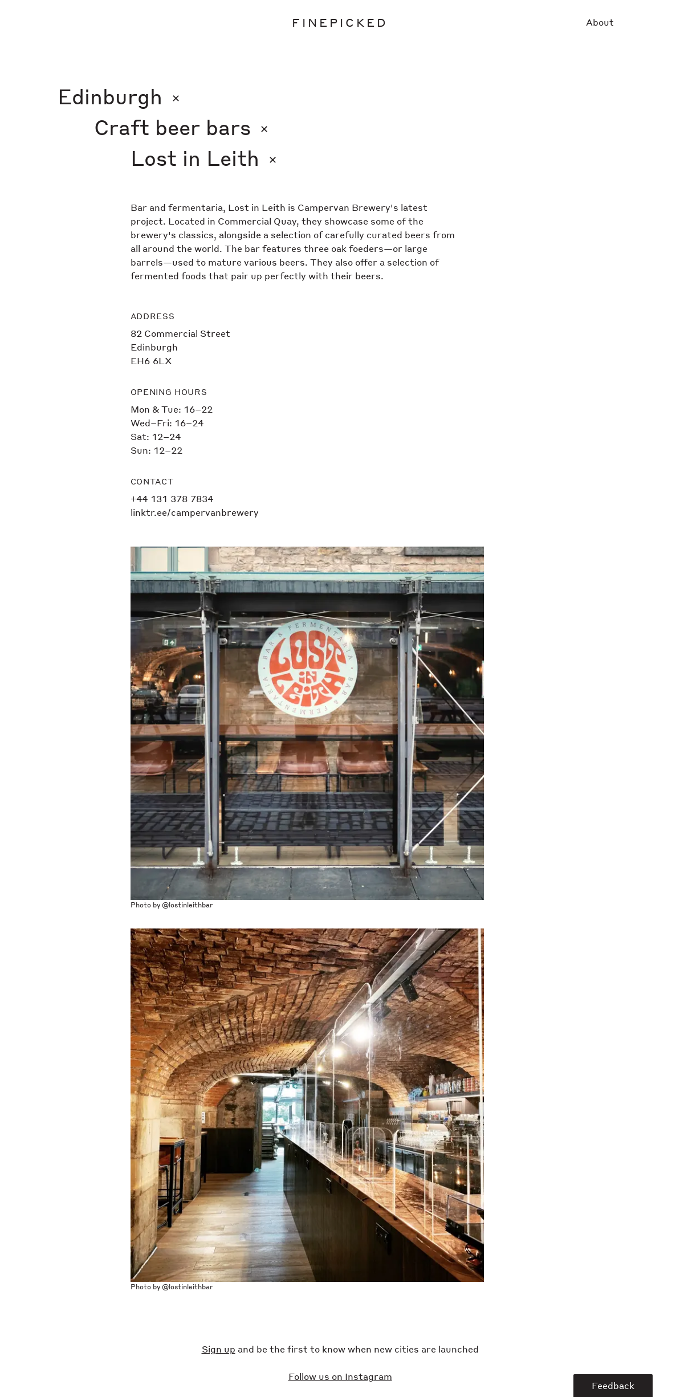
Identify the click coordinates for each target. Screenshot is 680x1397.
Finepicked (340, 22)
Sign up (218, 1349)
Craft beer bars (181, 127)
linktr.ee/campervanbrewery (195, 512)
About (600, 22)
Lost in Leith (204, 157)
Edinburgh (119, 96)
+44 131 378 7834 (172, 498)
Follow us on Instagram (340, 1376)
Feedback (613, 1385)
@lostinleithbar (187, 905)
